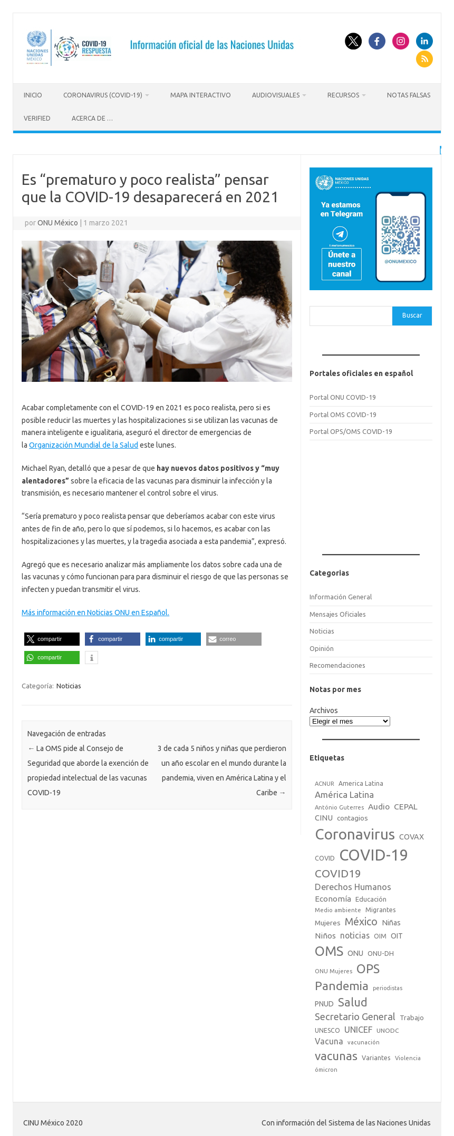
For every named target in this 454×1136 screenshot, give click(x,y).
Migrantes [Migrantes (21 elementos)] (380, 907)
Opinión (322, 646)
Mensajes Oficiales (338, 612)
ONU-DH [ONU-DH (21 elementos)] (381, 951)
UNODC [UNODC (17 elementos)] (387, 1028)
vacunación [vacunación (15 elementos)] (363, 1041)
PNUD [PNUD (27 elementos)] (324, 1002)
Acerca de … (92, 118)
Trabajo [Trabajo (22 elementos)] (412, 1016)
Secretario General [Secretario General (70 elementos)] (355, 1015)
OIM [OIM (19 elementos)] (380, 934)
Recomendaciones (337, 663)
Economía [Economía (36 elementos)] (333, 897)
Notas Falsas (408, 95)
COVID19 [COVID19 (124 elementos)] (338, 872)
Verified (37, 118)
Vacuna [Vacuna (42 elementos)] (329, 1039)
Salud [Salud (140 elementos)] (353, 1000)
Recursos (343, 95)
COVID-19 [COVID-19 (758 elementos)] (374, 853)
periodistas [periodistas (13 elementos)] (387, 986)
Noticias (68, 684)
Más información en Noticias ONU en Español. (95, 611)
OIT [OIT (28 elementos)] (397, 934)
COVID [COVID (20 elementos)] (325, 856)
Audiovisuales (276, 95)
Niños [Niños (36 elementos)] (325, 934)
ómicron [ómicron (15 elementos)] (326, 1067)
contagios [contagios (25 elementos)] (352, 816)
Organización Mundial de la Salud (83, 443)
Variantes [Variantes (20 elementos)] (376, 1056)
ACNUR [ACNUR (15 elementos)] (324, 782)
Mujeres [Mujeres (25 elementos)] (328, 921)
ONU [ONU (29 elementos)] (355, 951)
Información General (341, 595)
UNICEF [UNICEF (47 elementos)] (358, 1027)
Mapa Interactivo (200, 95)
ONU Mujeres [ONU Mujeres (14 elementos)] (333, 969)
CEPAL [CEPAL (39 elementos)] (406, 805)
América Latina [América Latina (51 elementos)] (344, 793)
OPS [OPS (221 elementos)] (368, 967)
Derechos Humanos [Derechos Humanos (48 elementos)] (353, 885)
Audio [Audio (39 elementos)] (379, 805)
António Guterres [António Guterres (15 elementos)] (339, 806)
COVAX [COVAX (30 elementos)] (411, 835)
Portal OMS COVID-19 (343, 412)
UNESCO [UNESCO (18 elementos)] (327, 1028)
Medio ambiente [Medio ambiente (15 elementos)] (338, 908)
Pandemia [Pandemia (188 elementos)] (342, 984)
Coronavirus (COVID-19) (102, 95)
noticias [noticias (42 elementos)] (355, 934)
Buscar (412, 313)
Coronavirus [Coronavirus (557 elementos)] (355, 832)
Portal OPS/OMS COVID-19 (351, 429)
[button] (52, 637)
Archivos (324, 709)
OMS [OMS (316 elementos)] (329, 948)
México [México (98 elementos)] (361, 920)
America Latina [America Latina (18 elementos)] (361, 781)
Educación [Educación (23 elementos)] (371, 897)
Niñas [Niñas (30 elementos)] (391, 921)
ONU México (57, 221)
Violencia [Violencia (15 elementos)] (408, 1056)
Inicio (33, 95)
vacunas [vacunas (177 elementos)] (336, 1054)
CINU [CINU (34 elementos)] (324, 816)
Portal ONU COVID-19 (343, 395)
